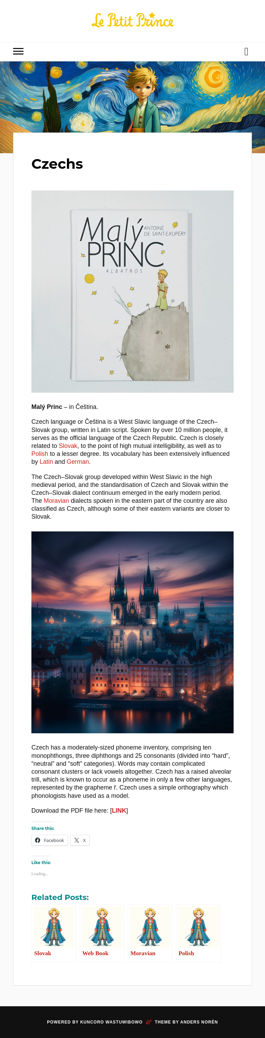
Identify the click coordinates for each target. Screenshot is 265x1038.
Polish (39, 453)
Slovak (68, 445)
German (78, 461)
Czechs (59, 163)
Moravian (56, 500)
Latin (46, 461)
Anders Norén (199, 1022)
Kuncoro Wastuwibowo (111, 1022)
